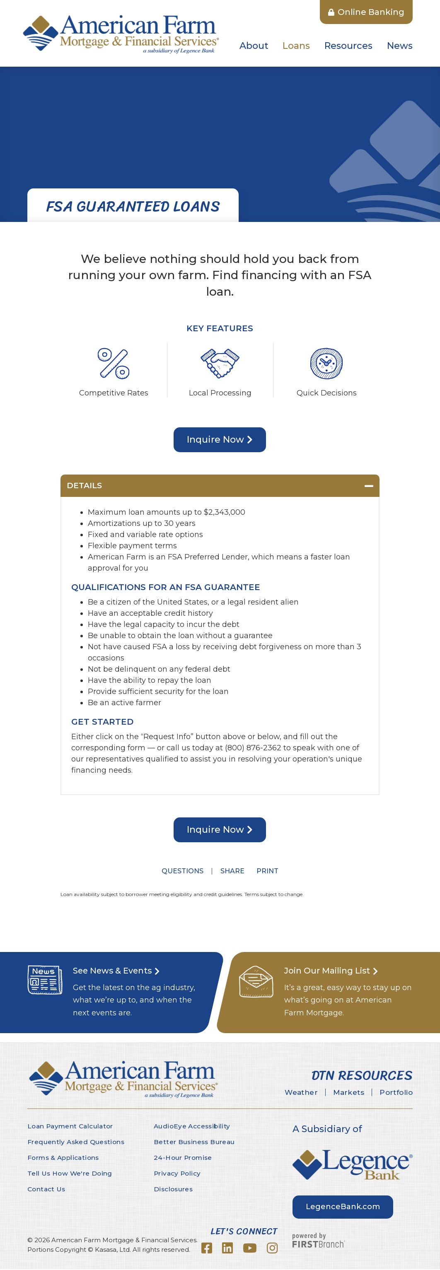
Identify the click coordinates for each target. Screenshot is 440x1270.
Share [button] (230, 871)
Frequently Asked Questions (77, 1143)
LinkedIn (227, 1249)
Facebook (206, 1249)
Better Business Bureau (195, 1143)
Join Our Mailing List (332, 971)
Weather (287, 1093)
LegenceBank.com (343, 1207)
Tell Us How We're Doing (70, 1174)
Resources (348, 45)
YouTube (250, 1249)
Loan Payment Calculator (72, 1127)
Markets (340, 1093)
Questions (180, 871)
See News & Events (117, 971)
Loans (296, 45)
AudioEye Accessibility (193, 1127)
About (253, 45)
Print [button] (270, 871)
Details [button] (85, 486)
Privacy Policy (178, 1174)
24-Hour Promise (184, 1158)
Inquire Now (215, 439)
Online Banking (366, 12)
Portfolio (393, 1093)
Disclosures (174, 1190)
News (400, 45)
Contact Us (47, 1190)
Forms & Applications (65, 1158)
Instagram (272, 1249)
